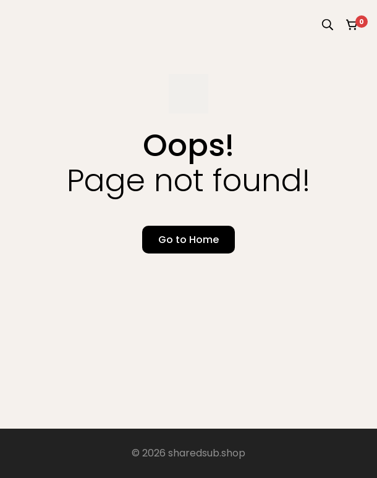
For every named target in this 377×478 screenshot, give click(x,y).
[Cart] (352, 25)
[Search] (327, 25)
